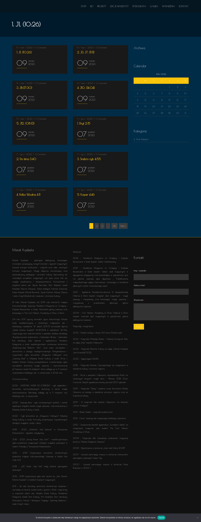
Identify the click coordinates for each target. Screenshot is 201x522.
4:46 (86, 194)
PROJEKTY (101, 6)
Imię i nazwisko (140, 271)
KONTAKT (183, 6)
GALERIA (154, 6)
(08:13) (25, 123)
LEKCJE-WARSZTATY (119, 6)
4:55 (89, 159)
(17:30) (24, 87)
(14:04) (86, 87)
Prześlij (139, 326)
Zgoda (161, 518)
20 (114, 226)
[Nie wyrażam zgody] (197, 517)
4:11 (28, 194)
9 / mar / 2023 (24, 47)
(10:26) (24, 52)
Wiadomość (139, 300)
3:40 (26, 159)
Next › (123, 226)
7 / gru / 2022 (84, 119)
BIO (91, 6)
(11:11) (85, 52)
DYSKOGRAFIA (139, 6)
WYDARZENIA (168, 6)
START (83, 6)
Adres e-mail (140, 285)
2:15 (83, 123)
